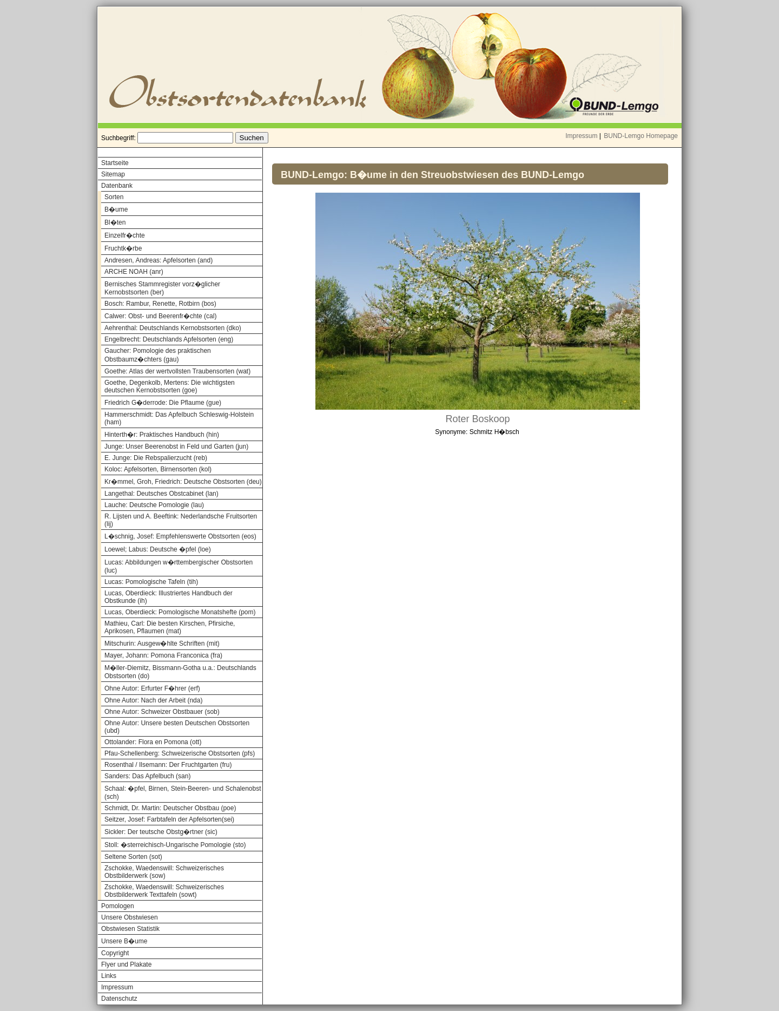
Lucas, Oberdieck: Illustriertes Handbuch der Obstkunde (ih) (168, 597)
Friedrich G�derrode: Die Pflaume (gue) (162, 402)
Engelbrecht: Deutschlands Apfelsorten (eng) (168, 339)
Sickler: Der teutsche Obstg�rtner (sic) (160, 832)
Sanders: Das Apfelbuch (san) (147, 776)
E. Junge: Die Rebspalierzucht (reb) (155, 458)
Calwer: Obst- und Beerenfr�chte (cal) (160, 316)
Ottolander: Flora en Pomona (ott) (152, 742)
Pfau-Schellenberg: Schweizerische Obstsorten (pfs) (179, 753)
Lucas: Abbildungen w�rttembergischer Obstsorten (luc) (178, 566)
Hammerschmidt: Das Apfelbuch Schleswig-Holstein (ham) (179, 418)
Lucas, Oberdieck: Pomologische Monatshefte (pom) (179, 612)
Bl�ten (115, 222)
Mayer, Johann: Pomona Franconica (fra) (163, 655)
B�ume (116, 209)
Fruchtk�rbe (123, 248)
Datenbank (117, 185)
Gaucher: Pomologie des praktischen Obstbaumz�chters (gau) (157, 355)
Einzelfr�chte (124, 235)
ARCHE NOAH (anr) (133, 271)
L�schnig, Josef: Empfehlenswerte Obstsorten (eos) (180, 536)
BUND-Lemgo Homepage (641, 136)
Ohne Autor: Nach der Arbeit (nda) (153, 700)
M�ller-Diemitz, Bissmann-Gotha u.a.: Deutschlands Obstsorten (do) (180, 672)
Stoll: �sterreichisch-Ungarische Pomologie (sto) (175, 845)
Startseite (115, 163)
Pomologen (117, 906)
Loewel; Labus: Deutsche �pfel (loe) (157, 549)
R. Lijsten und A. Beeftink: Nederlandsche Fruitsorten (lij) (180, 520)
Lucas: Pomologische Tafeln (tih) (151, 582)
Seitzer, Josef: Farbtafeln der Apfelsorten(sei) (169, 819)
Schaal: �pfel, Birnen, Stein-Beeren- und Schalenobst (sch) (182, 792)
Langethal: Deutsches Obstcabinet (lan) (161, 493)
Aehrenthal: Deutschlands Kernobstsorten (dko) (172, 328)
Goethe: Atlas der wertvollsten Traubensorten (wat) (177, 371)
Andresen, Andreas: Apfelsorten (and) (158, 260)
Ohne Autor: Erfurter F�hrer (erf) (152, 688)
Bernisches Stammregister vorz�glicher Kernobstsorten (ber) (162, 288)
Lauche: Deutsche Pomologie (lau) (154, 505)
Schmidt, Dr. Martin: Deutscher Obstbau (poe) (170, 808)
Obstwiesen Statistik (130, 929)
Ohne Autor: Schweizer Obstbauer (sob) (162, 711)
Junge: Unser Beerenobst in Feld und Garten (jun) (176, 446)
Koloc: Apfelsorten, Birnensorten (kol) (158, 469)
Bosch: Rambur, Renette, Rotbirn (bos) (160, 303)
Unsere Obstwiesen (129, 917)
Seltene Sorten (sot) (133, 857)
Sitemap (113, 174)
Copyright (115, 953)
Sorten (113, 197)
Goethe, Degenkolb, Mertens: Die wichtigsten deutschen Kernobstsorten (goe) (169, 386)
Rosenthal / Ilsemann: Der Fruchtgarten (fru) (168, 765)
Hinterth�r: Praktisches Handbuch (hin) (161, 434)
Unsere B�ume (124, 941)
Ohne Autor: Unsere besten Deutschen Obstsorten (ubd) (176, 726)
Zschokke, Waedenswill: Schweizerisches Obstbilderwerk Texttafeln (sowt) (164, 890)
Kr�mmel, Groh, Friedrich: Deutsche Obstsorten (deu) (183, 481)
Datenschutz (119, 998)
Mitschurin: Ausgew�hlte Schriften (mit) (162, 643)
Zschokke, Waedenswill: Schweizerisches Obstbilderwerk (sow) (164, 871)
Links (108, 976)
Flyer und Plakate (126, 964)
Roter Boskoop (477, 418)
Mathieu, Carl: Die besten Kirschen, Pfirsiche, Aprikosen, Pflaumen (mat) (169, 627)
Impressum (581, 136)
